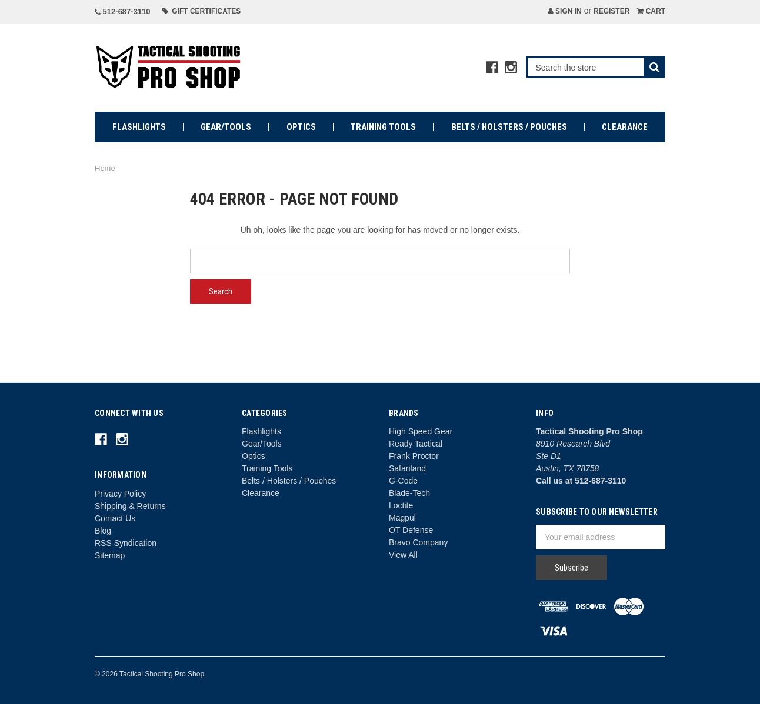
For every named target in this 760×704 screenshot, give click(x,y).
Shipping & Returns (130, 506)
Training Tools (383, 127)
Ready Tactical (415, 443)
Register (611, 11)
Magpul (402, 517)
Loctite (401, 505)
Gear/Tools (226, 127)
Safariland (407, 468)
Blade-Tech (409, 493)
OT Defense (411, 530)
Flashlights (139, 127)
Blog (103, 530)
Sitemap (110, 555)
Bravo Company (418, 542)
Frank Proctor (414, 456)
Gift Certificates (201, 11)
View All (403, 554)
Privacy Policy (120, 493)
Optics (301, 127)
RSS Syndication (125, 543)
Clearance (625, 127)
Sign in (565, 11)
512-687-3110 (123, 11)
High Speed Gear (420, 431)
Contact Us (115, 518)
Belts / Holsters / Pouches (509, 127)
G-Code (403, 480)
